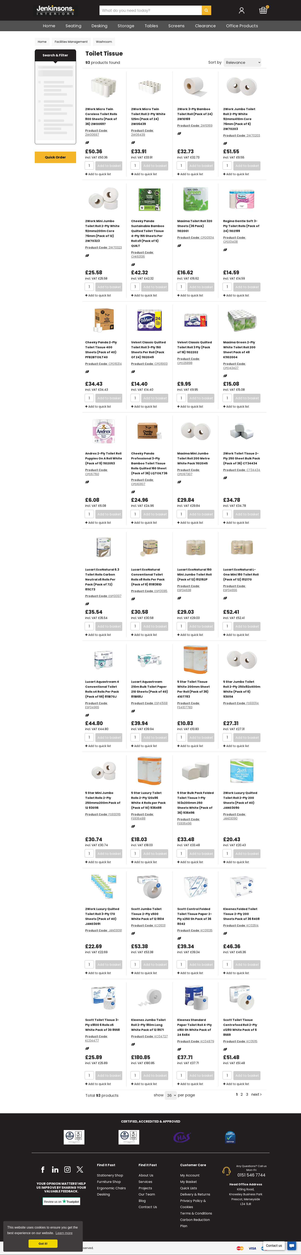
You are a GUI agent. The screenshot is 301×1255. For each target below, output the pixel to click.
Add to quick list (98, 174)
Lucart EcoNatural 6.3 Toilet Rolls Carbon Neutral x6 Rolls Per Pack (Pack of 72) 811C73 (102, 579)
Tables (151, 26)
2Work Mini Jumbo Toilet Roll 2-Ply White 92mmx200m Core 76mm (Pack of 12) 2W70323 (102, 231)
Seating (73, 26)
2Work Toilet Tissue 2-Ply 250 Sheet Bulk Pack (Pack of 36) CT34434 (241, 458)
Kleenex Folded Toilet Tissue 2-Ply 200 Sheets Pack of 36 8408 (241, 914)
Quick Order (55, 157)
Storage (126, 26)
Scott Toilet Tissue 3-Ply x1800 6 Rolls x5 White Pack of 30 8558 (102, 1025)
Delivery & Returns (195, 1194)
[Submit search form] (206, 10)
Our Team (147, 1194)
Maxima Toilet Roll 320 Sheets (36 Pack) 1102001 (194, 226)
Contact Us (148, 1207)
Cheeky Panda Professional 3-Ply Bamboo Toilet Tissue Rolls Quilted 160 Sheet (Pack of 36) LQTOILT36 (149, 463)
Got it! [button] (43, 1243)
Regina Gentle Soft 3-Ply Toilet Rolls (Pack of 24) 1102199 (241, 226)
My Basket (188, 1181)
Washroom (104, 42)
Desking (100, 26)
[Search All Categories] (155, 10)
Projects (145, 1188)
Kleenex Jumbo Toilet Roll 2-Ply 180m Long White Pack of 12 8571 (148, 1025)
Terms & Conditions (196, 1213)
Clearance (205, 26)
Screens (176, 26)
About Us (146, 1175)
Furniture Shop (109, 1181)
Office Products (242, 26)
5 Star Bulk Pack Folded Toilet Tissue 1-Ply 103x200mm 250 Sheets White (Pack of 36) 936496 (195, 803)
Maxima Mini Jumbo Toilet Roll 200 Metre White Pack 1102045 (193, 458)
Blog (142, 1200)
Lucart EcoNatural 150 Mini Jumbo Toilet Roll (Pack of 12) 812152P (194, 574)
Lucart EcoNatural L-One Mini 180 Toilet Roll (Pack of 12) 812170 (241, 574)
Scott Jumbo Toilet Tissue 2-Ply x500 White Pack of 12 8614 (147, 914)
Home (49, 26)
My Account (190, 1175)
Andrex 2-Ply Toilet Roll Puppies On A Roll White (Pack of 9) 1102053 (103, 458)
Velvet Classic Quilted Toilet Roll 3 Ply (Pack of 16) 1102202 (194, 347)
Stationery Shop (110, 1175)
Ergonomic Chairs (111, 1188)
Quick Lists (188, 1188)
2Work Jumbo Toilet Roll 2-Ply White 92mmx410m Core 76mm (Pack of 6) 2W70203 (239, 119)
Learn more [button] (64, 1233)
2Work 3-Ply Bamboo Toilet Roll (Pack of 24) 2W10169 (195, 114)
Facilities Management (71, 42)
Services (145, 1181)
